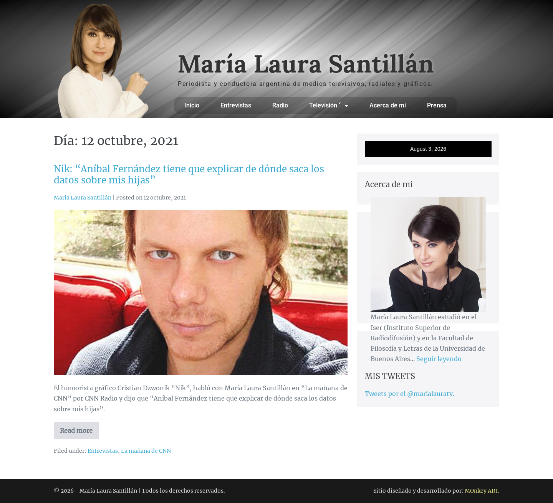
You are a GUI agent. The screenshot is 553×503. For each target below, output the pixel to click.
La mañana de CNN (146, 450)
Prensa (437, 105)
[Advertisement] (428, 420)
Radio (280, 105)
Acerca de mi (387, 105)
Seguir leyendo (439, 359)
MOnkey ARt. (482, 490)
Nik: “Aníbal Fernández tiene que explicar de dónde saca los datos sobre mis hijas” (189, 174)
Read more (79, 428)
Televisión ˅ (328, 105)
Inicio (191, 105)
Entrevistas (235, 105)
